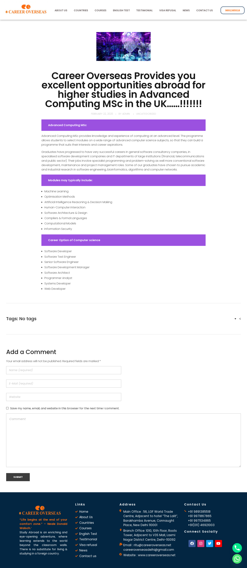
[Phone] (237, 548)
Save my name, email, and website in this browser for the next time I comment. (64, 408)
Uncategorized (146, 114)
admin (126, 114)
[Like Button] (235, 319)
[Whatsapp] (237, 559)
